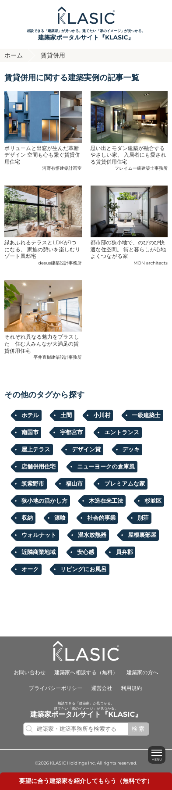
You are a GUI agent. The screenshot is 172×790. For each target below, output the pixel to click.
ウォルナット (38, 535)
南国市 (30, 432)
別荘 (143, 518)
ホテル (30, 415)
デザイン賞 (86, 449)
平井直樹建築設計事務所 (58, 357)
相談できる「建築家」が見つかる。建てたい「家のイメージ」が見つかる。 (86, 35)
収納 (27, 518)
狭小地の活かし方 (44, 500)
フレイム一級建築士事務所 (141, 168)
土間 (66, 415)
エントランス (121, 432)
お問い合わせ (30, 672)
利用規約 (131, 688)
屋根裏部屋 (142, 535)
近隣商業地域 (38, 552)
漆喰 (60, 518)
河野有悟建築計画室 (62, 168)
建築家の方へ (142, 672)
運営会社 (101, 688)
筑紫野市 (32, 483)
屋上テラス (35, 449)
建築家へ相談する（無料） (86, 672)
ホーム (13, 55)
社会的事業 (101, 518)
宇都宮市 (71, 432)
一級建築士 (146, 415)
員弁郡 (124, 552)
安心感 (85, 552)
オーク (30, 569)
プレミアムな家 (124, 483)
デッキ (131, 449)
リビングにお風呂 (83, 569)
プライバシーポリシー (55, 688)
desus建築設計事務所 (59, 263)
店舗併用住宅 (38, 466)
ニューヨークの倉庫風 (106, 466)
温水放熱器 (92, 535)
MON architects (150, 263)
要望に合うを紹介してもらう (86, 781)
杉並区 (152, 500)
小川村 (101, 415)
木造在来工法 (106, 500)
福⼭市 (74, 483)
